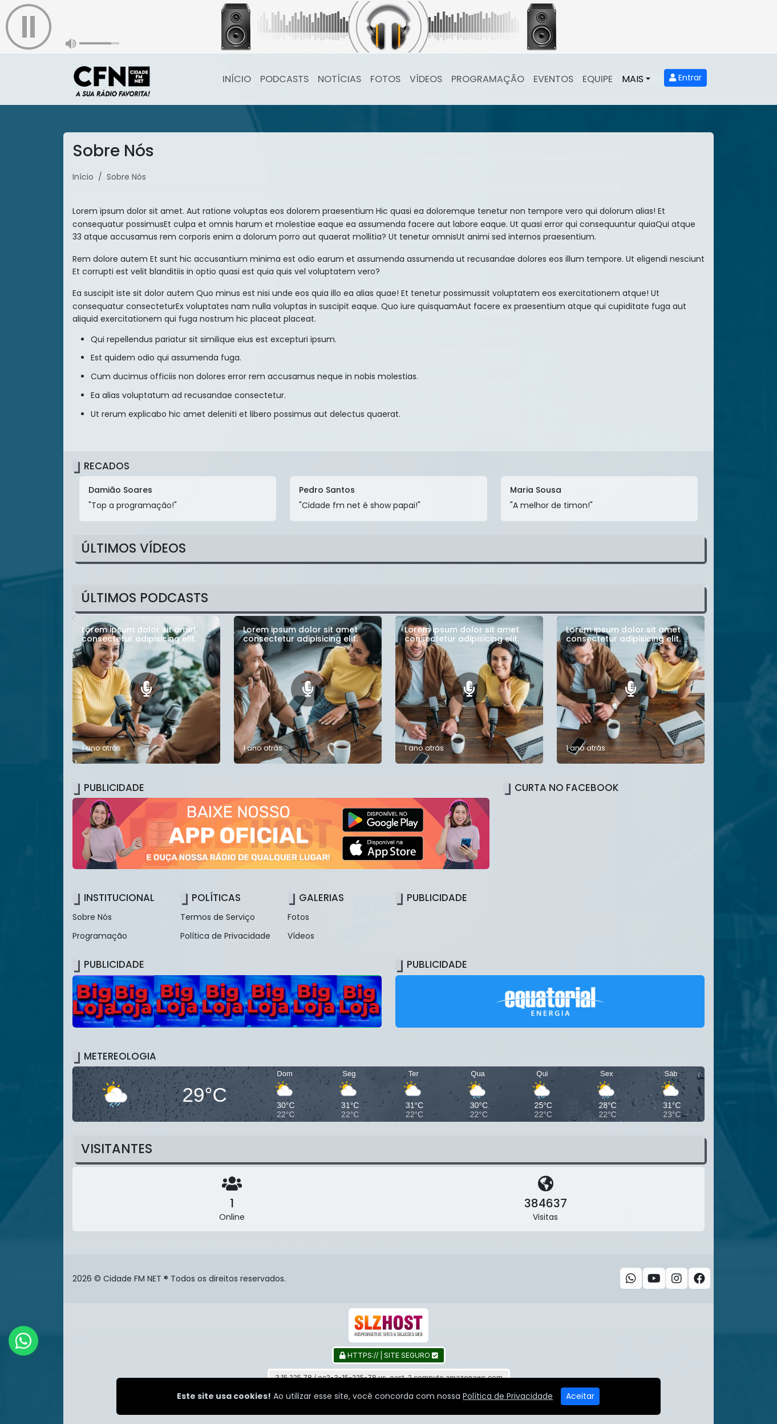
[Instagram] (676, 1279)
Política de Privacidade (225, 936)
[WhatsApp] (631, 1279)
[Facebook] (699, 1279)
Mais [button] (633, 79)
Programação (487, 79)
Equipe (597, 79)
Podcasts (284, 79)
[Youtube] (654, 1279)
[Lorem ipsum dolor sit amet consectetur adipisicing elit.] (146, 690)
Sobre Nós (92, 917)
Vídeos (426, 79)
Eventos (553, 79)
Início (236, 79)
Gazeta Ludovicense (506, 1399)
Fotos (385, 79)
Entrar (685, 77)
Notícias (339, 79)
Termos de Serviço (217, 917)
